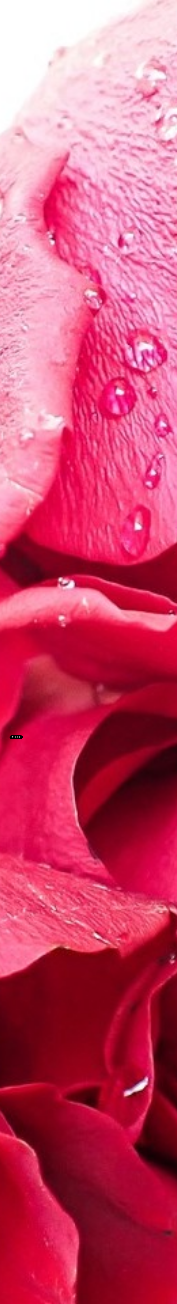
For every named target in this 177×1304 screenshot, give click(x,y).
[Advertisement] (66, 277)
